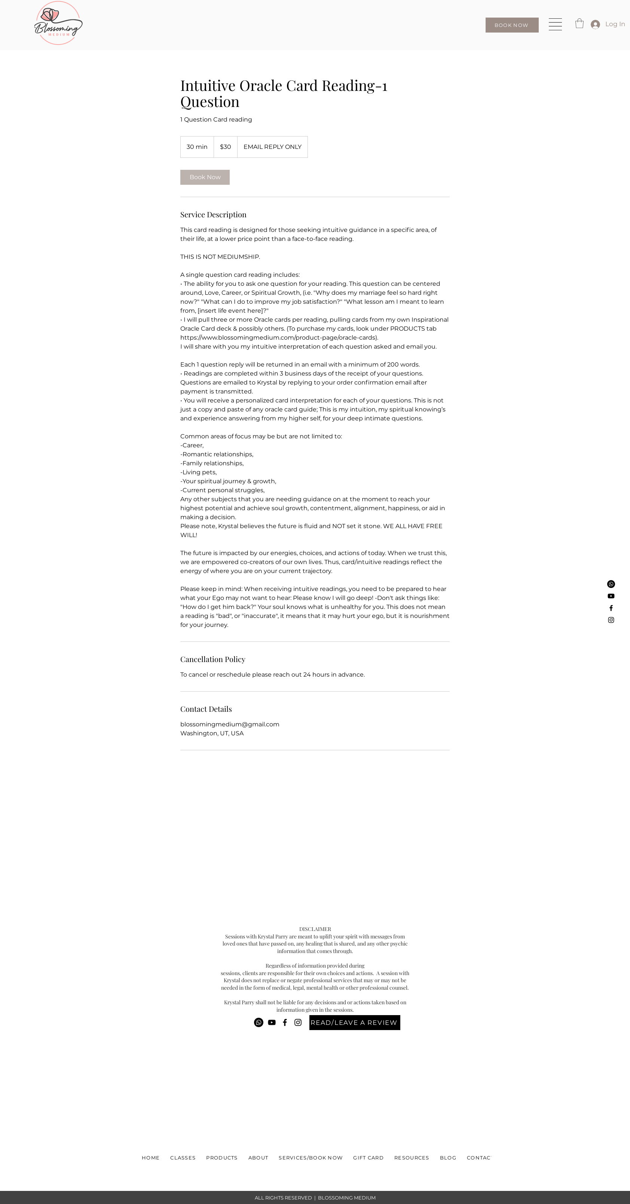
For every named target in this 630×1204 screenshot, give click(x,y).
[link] (205, 177)
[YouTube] (271, 1022)
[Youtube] (611, 596)
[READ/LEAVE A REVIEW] (354, 1022)
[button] (555, 24)
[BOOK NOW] (512, 25)
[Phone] (611, 584)
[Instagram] (611, 620)
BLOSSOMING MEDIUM (347, 1198)
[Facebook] (611, 608)
